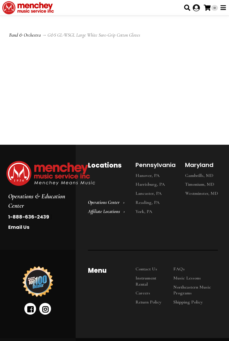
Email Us (18, 227)
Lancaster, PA (148, 193)
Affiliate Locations (104, 211)
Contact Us (146, 269)
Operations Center (104, 202)
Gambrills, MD (199, 175)
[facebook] (30, 309)
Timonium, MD (199, 184)
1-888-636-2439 (28, 217)
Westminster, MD (201, 193)
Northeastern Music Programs (192, 290)
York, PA (143, 211)
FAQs (179, 269)
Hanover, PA (147, 175)
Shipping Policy (188, 302)
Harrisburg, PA (150, 184)
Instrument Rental (145, 281)
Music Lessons (187, 278)
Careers (142, 293)
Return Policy (148, 302)
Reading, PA (147, 202)
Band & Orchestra (25, 35)
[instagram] (45, 309)
